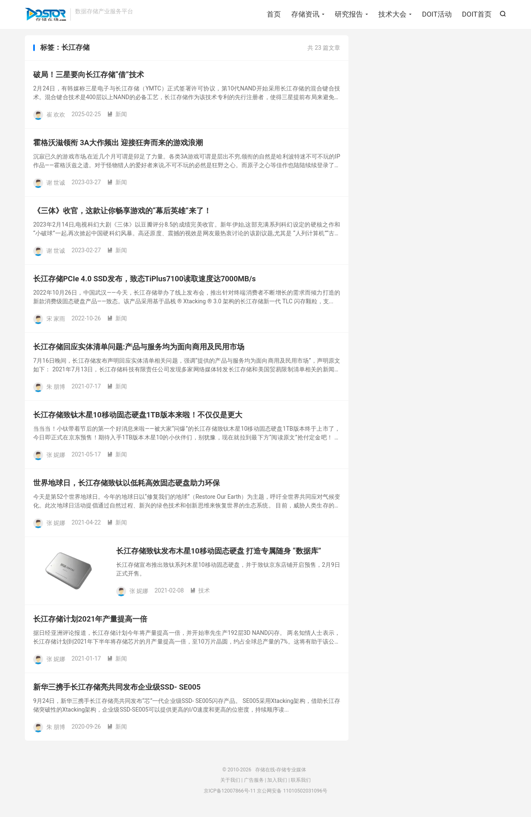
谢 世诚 (55, 185)
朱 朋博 (55, 389)
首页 (274, 14)
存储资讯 (305, 14)
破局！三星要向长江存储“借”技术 (88, 77)
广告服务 (254, 783)
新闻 (117, 117)
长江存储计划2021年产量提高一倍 (90, 621)
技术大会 (392, 14)
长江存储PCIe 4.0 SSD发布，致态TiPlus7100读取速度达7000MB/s (144, 281)
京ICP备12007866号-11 (230, 794)
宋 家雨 (55, 321)
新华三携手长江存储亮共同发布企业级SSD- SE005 (117, 689)
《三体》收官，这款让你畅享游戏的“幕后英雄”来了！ (122, 213)
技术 (200, 593)
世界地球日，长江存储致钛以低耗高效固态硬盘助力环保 (126, 485)
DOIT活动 (436, 14)
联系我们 (301, 783)
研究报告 (349, 14)
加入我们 (277, 783)
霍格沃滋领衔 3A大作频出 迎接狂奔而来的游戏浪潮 (118, 145)
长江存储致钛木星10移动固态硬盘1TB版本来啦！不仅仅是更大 (137, 417)
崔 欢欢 (55, 117)
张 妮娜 (55, 457)
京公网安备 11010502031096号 (292, 794)
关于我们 (230, 783)
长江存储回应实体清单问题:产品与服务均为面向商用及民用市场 (138, 349)
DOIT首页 (477, 14)
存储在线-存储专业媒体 (45, 15)
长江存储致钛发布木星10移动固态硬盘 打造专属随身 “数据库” (218, 553)
